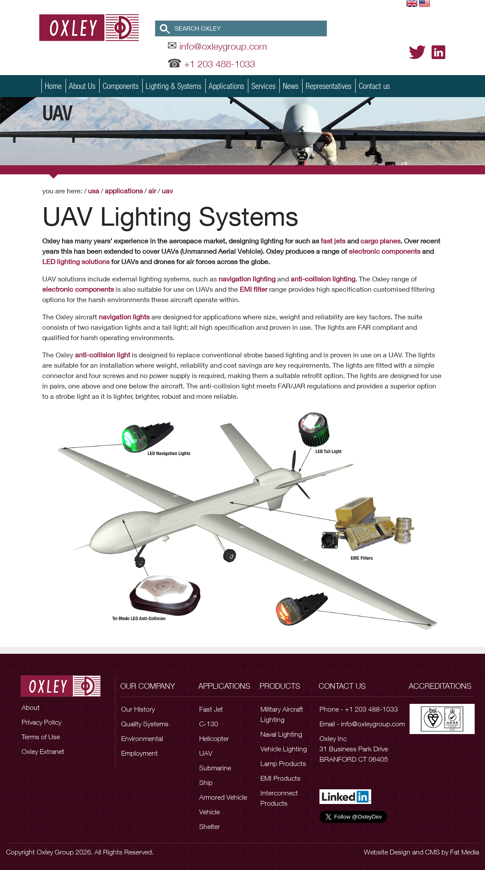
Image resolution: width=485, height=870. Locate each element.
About (31, 707)
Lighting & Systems (173, 86)
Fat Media (464, 852)
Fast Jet (211, 709)
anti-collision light (102, 354)
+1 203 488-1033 (219, 63)
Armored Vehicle (223, 797)
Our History (138, 709)
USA (93, 190)
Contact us (374, 86)
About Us (82, 86)
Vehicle (209, 812)
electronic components (384, 251)
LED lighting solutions (76, 261)
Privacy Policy (41, 722)
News (290, 86)
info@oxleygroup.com (223, 46)
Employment (139, 753)
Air (152, 190)
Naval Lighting (281, 734)
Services (263, 86)
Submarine (215, 768)
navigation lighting (247, 278)
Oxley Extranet (43, 751)
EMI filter (253, 289)
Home (53, 86)
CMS (432, 852)
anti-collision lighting (322, 278)
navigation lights (124, 316)
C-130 (208, 724)
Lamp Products (283, 763)
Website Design (387, 852)
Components (120, 86)
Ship (206, 782)
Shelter (209, 826)
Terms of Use (41, 737)
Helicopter (214, 738)
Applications (226, 86)
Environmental (142, 738)
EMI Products (280, 778)
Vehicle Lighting (283, 749)
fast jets (333, 240)
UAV (167, 190)
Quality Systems (145, 724)
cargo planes (380, 240)
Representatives (328, 86)
